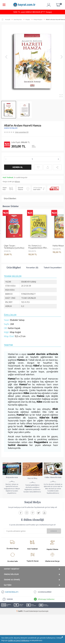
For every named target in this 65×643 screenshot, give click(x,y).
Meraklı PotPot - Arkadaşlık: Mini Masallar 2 (14, 301)
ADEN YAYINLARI (10, 128)
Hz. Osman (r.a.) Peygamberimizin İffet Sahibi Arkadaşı (37, 247)
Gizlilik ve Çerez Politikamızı (18, 640)
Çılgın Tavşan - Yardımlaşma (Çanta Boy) (14, 247)
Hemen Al (18, 167)
